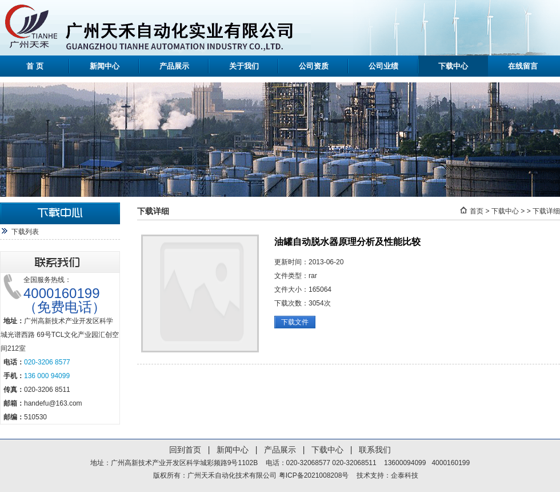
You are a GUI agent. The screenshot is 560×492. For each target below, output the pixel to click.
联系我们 (375, 449)
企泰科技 (404, 475)
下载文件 (295, 322)
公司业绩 (383, 66)
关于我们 (244, 66)
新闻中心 (104, 66)
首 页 (34, 66)
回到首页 (185, 449)
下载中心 (453, 66)
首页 (476, 211)
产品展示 (174, 66)
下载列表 (25, 232)
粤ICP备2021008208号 (314, 475)
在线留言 (523, 66)
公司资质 (314, 66)
